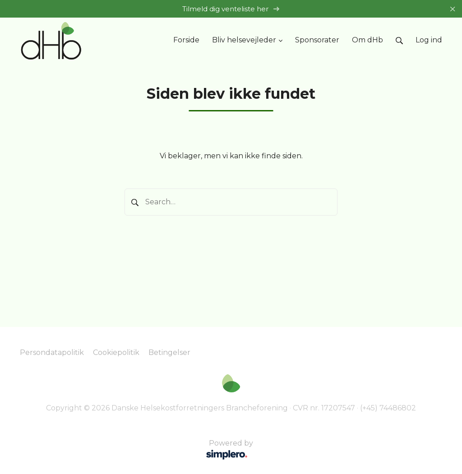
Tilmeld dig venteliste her (231, 9)
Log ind (429, 40)
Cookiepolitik (116, 352)
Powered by (138, 450)
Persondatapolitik (52, 352)
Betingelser (169, 352)
